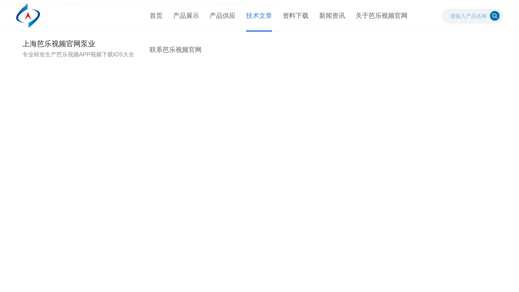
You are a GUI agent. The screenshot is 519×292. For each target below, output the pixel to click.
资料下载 (293, 20)
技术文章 (257, 20)
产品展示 (184, 20)
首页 (153, 20)
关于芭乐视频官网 (379, 20)
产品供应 (220, 20)
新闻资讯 (330, 20)
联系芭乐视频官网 (173, 62)
